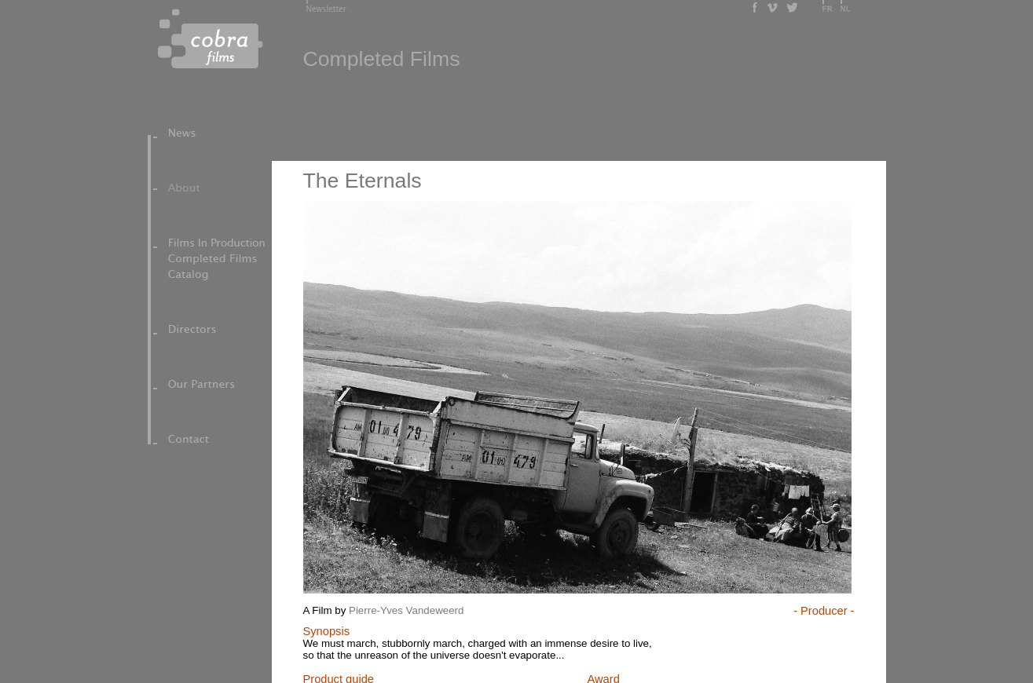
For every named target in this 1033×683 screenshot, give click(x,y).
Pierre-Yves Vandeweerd (406, 610)
